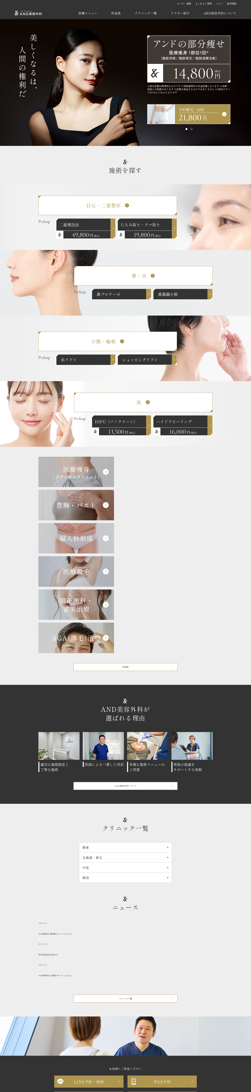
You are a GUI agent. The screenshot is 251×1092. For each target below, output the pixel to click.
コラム (219, 3)
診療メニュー (87, 13)
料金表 (116, 13)
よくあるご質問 (203, 3)
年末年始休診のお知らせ (125, 809)
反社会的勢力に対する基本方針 (153, 1042)
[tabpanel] (188, 114)
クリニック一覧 (146, 13)
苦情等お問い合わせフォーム (125, 1006)
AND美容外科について (219, 13)
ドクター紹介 (180, 13)
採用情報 (231, 3)
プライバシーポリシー (114, 1042)
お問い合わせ (86, 1042)
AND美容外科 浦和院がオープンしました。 (125, 788)
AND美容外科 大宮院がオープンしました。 (125, 829)
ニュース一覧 (126, 860)
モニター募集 (184, 3)
